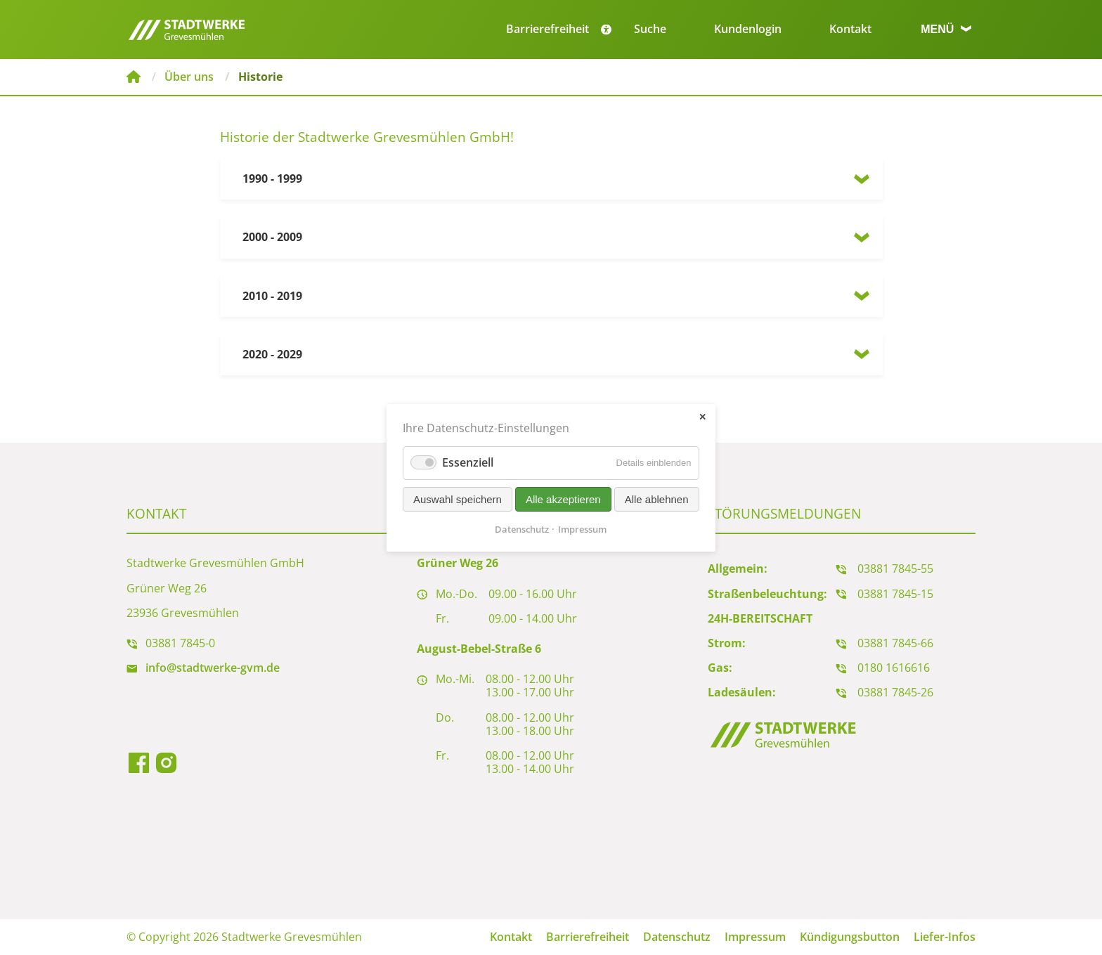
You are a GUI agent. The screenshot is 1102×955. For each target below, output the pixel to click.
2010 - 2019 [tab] (272, 296)
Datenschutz (677, 936)
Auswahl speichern (457, 499)
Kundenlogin (748, 29)
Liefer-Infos (944, 936)
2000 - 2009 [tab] (272, 237)
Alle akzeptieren (563, 499)
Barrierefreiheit (587, 936)
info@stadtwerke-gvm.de (212, 667)
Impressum (755, 936)
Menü (946, 29)
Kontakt (850, 29)
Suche (650, 29)
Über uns (189, 76)
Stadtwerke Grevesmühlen (134, 77)
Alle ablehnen (657, 499)
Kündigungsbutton (850, 936)
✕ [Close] (702, 416)
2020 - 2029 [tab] (272, 354)
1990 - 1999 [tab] (272, 178)
